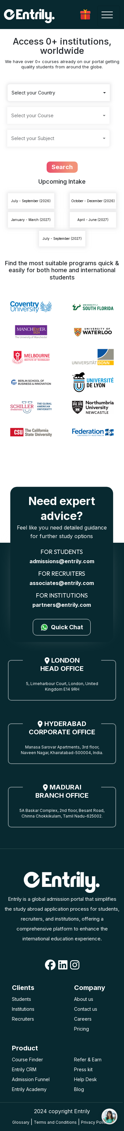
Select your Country (33, 92)
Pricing (81, 1029)
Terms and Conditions (55, 1122)
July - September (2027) (62, 238)
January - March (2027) (31, 220)
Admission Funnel (31, 1079)
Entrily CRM (24, 1069)
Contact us (85, 1009)
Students (21, 999)
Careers (83, 1019)
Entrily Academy (29, 1089)
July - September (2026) (31, 201)
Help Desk (85, 1079)
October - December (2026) (93, 201)
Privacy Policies (96, 1122)
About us (83, 999)
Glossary (20, 1122)
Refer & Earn (88, 1059)
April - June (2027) (92, 220)
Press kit (83, 1069)
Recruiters (23, 1019)
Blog (79, 1089)
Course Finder (27, 1059)
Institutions (23, 1009)
